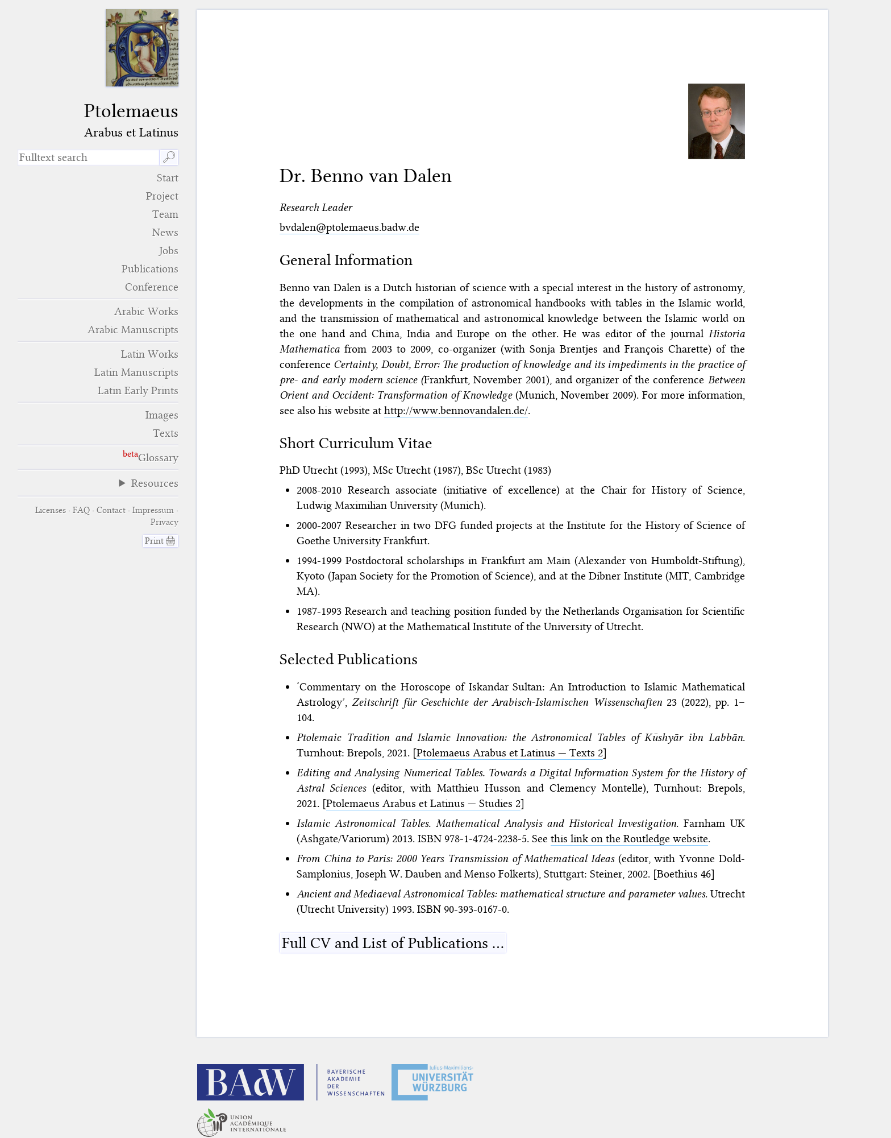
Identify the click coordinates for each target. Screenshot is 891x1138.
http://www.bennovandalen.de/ (456, 410)
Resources (154, 483)
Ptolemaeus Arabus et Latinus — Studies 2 (423, 803)
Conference (151, 286)
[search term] (88, 157)
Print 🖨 (160, 541)
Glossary (158, 457)
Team (165, 214)
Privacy (164, 522)
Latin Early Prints (138, 390)
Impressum (153, 510)
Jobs (168, 250)
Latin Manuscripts (136, 372)
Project (162, 195)
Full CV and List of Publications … (393, 943)
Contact (111, 510)
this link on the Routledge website (629, 838)
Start (167, 177)
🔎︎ (169, 157)
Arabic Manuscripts (133, 329)
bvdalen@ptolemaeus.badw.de (349, 227)
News (165, 232)
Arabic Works (146, 311)
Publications (150, 268)
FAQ (81, 510)
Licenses (50, 510)
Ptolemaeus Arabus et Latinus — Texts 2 (510, 752)
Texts (165, 433)
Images (161, 414)
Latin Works (149, 354)
